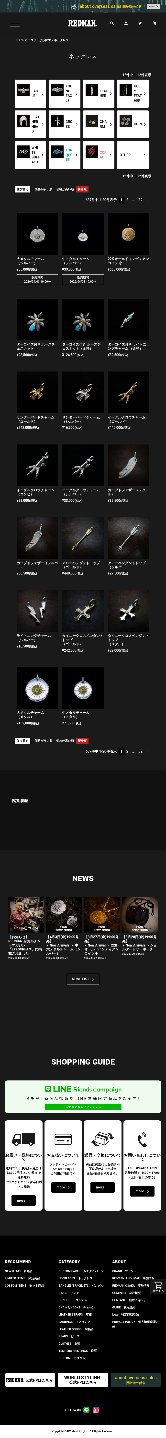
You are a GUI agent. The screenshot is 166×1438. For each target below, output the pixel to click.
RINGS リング (69, 1293)
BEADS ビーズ (69, 1336)
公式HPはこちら (39, 1380)
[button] (147, 200)
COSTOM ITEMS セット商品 (24, 1285)
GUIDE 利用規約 (123, 1307)
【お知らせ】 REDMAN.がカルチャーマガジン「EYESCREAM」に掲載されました (25, 945)
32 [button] (141, 200)
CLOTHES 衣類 (69, 1343)
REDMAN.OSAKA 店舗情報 (130, 1285)
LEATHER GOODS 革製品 (76, 1329)
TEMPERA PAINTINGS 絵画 (78, 1351)
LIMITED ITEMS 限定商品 (22, 1278)
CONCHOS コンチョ (73, 1300)
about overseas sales (136, 1380)
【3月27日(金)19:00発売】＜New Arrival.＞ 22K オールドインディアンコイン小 (101, 945)
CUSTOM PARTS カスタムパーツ (81, 1271)
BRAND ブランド (124, 1271)
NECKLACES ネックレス (76, 1278)
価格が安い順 (43, 189)
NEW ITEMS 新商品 (18, 1271)
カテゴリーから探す (37, 40)
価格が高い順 (65, 189)
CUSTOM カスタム (72, 1358)
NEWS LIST (80, 979)
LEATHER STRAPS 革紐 (75, 1314)
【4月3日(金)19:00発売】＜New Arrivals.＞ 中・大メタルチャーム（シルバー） (63, 945)
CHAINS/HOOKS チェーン (77, 1307)
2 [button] (127, 200)
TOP (19, 40)
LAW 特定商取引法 (125, 1314)
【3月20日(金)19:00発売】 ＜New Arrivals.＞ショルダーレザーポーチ (139, 943)
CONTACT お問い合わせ (129, 1300)
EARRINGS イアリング (74, 1322)
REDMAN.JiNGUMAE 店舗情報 (133, 1278)
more (152, 6)
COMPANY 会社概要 (126, 1293)
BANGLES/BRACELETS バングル (81, 1285)
